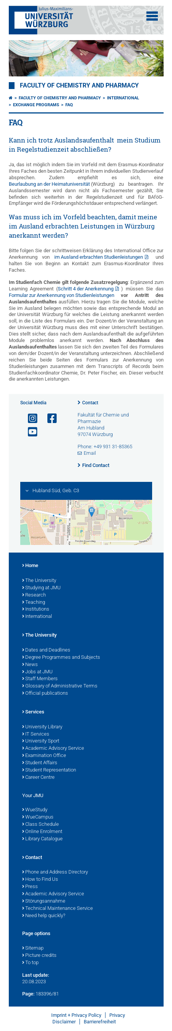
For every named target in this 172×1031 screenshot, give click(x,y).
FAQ (69, 104)
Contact (90, 402)
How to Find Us (40, 879)
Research (34, 595)
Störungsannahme (43, 901)
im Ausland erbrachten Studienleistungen (98, 257)
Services (33, 712)
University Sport (40, 741)
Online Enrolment (42, 831)
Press (30, 886)
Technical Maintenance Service (57, 908)
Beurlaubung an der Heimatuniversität (50, 184)
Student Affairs (39, 763)
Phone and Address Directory (55, 872)
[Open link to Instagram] (29, 418)
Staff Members (40, 679)
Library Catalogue (42, 839)
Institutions (35, 609)
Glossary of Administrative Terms (59, 686)
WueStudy (34, 810)
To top (30, 963)
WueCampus (38, 817)
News (30, 664)
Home (30, 566)
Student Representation (49, 770)
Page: (28, 994)
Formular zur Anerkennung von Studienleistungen (61, 295)
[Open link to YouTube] (29, 432)
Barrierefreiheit (100, 1022)
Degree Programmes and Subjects (61, 657)
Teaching (33, 602)
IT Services (35, 734)
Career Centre (38, 777)
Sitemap (33, 948)
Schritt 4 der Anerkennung (86, 289)
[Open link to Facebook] (49, 418)
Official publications (45, 693)
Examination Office (44, 755)
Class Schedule (40, 824)
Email (90, 453)
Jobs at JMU (37, 672)
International (123, 98)
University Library (42, 727)
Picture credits (39, 955)
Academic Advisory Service (53, 748)
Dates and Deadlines (46, 650)
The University (39, 580)
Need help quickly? (43, 916)
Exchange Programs (36, 104)
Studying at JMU (41, 588)
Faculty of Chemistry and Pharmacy (79, 85)
